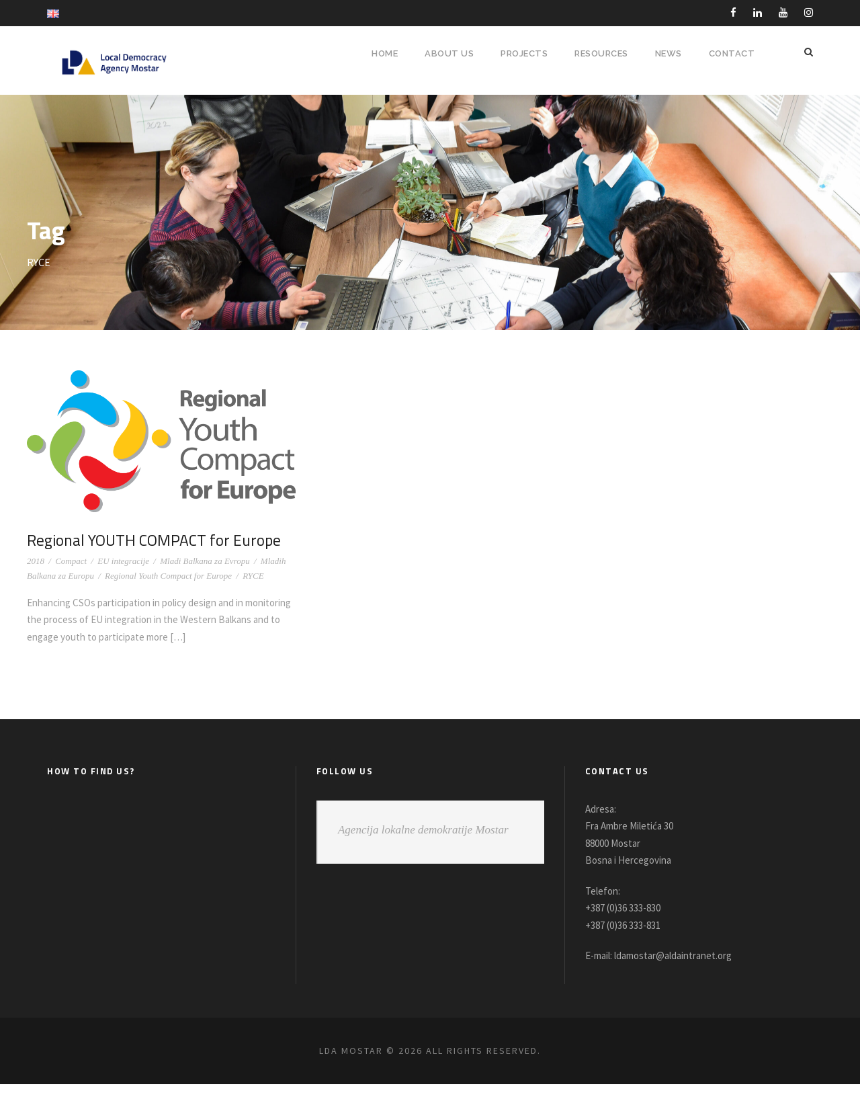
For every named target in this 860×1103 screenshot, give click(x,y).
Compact (71, 580)
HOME (378, 53)
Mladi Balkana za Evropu (204, 580)
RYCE (253, 594)
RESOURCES (599, 53)
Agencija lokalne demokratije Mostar (423, 848)
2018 (35, 580)
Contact (732, 53)
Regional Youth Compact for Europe (168, 594)
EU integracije (123, 580)
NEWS (669, 53)
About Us (443, 53)
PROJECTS (519, 53)
